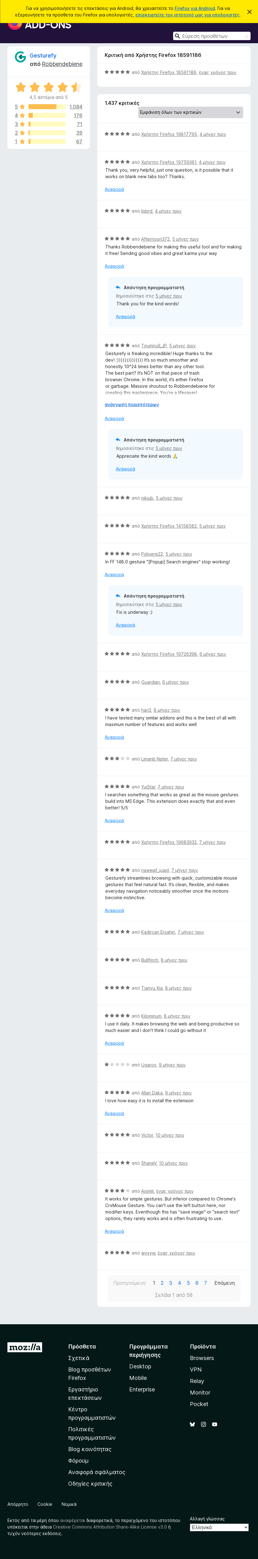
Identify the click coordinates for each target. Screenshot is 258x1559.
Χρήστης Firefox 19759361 (168, 162)
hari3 (146, 710)
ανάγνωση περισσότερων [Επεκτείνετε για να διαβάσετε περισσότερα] (132, 404)
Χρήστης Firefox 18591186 (168, 72)
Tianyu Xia (152, 988)
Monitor (200, 1392)
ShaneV (148, 1163)
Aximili (147, 1191)
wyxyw (148, 1253)
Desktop (140, 1366)
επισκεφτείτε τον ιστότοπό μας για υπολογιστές (187, 14)
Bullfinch (149, 960)
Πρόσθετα (82, 1346)
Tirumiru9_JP (154, 345)
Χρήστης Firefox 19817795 (169, 134)
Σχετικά (79, 1358)
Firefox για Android (195, 8)
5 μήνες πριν (185, 239)
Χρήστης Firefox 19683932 (169, 842)
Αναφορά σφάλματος (96, 1472)
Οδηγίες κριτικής (90, 1483)
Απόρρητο (17, 1504)
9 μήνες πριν (172, 1064)
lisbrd (146, 211)
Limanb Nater (154, 758)
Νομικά (69, 1504)
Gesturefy (43, 55)
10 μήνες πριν (169, 1135)
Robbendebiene (62, 64)
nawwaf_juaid (155, 870)
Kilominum (151, 1016)
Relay (197, 1381)
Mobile (138, 1378)
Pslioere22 (152, 554)
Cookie (44, 1504)
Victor (147, 1135)
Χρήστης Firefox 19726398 (169, 654)
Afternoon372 (155, 239)
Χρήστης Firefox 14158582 (169, 526)
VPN (196, 1369)
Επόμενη (224, 1283)
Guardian (150, 682)
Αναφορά (114, 189)
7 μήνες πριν (183, 758)
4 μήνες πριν (212, 134)
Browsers (202, 1358)
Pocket (199, 1404)
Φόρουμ (78, 1460)
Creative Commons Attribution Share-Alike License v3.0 (110, 1526)
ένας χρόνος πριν (217, 72)
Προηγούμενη (129, 1283)
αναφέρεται (72, 1520)
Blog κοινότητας (90, 1449)
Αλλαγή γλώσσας (207, 1518)
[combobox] (212, 36)
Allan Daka (152, 1092)
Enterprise (142, 1389)
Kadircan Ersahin (158, 932)
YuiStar (148, 786)
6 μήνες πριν (212, 654)
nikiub (147, 498)
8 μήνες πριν (174, 960)
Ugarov (148, 1064)
